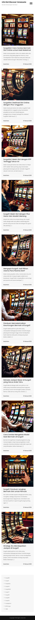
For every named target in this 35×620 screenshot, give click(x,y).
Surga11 (7, 580)
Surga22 (7, 600)
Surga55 (7, 597)
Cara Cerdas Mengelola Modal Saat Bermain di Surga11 (16, 435)
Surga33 (7, 586)
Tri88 (6, 609)
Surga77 (7, 592)
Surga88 (7, 578)
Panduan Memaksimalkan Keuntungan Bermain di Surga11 (16, 324)
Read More (6, 64)
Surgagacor (8, 603)
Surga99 (7, 595)
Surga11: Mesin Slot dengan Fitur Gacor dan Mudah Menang (16, 215)
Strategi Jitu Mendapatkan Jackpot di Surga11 (14, 547)
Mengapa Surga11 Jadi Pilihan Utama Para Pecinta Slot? (15, 269)
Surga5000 (8, 589)
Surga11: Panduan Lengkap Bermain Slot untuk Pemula (15, 490)
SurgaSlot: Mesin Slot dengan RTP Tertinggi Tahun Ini (17, 160)
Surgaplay (7, 583)
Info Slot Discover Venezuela (14, 2)
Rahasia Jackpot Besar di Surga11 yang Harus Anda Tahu (17, 381)
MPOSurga (8, 606)
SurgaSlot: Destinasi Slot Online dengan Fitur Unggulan (16, 103)
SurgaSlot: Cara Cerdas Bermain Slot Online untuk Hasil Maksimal (17, 49)
